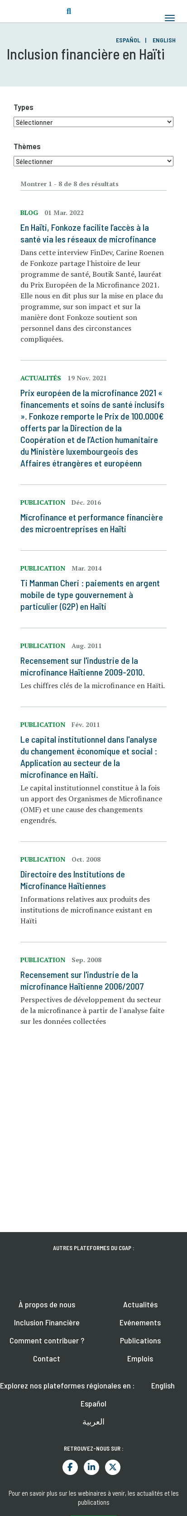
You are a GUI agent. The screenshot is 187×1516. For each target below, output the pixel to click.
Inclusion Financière (47, 1322)
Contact (46, 1358)
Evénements (140, 1322)
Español (128, 40)
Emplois (140, 1358)
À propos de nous (47, 1304)
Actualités (140, 1304)
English (164, 40)
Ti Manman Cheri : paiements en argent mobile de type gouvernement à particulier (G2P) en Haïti (90, 594)
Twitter (112, 1467)
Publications (140, 1340)
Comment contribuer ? (47, 1340)
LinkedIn (91, 1467)
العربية (93, 1421)
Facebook (70, 1467)
